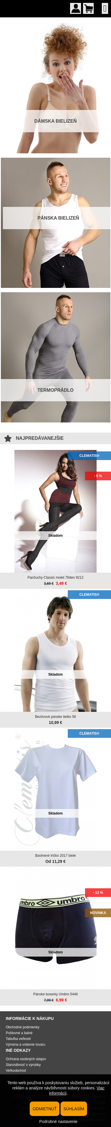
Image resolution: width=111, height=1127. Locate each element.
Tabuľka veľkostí (18, 1039)
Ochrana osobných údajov (26, 1059)
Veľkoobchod (16, 1071)
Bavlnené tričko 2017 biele (55, 856)
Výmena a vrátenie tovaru (25, 1045)
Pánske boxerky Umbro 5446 (55, 994)
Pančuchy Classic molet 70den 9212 (55, 578)
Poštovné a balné (19, 1033)
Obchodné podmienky (22, 1027)
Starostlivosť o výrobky (23, 1065)
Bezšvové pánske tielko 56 (55, 717)
